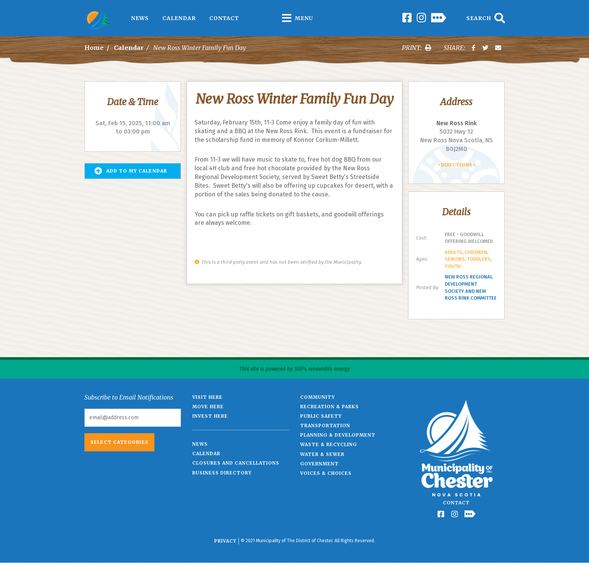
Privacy (225, 541)
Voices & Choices (326, 473)
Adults (453, 252)
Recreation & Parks (329, 406)
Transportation (325, 425)
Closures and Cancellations (235, 463)
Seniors (455, 259)
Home (94, 47)
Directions (456, 165)
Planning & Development (338, 435)
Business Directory (222, 473)
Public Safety (321, 416)
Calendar (179, 18)
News (140, 18)
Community (317, 397)
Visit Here (207, 397)
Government (319, 464)
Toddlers (479, 259)
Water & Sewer (322, 454)
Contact (224, 18)
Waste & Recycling (328, 444)
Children (475, 252)
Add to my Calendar (131, 171)
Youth (453, 266)
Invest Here (210, 416)
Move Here (208, 406)
